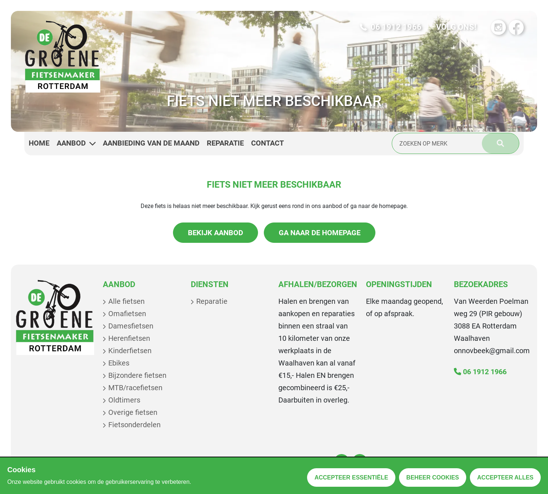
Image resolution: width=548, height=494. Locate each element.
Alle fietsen (126, 301)
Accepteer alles (505, 477)
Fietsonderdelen (134, 424)
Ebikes (118, 363)
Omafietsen (127, 313)
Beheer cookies (432, 477)
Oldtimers (124, 400)
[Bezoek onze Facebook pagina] (516, 27)
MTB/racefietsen (135, 387)
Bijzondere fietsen (137, 375)
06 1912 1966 (480, 371)
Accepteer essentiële (351, 477)
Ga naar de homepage (319, 232)
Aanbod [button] (76, 143)
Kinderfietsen (130, 350)
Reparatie (211, 301)
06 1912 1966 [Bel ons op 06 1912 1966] (391, 27)
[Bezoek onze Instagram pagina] (498, 27)
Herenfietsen (129, 338)
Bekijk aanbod (215, 232)
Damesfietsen (130, 326)
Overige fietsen (132, 412)
